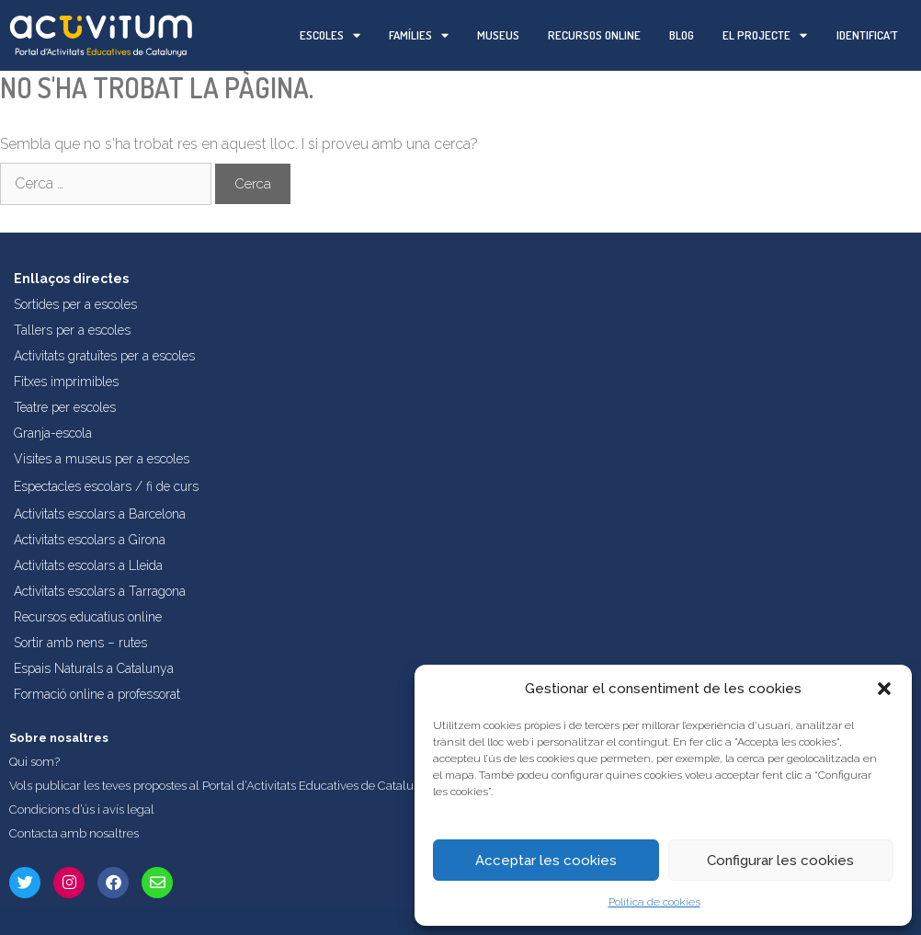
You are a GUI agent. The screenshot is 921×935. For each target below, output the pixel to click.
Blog (681, 35)
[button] (884, 688)
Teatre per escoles (65, 407)
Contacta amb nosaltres (74, 833)
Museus (498, 35)
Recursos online (594, 35)
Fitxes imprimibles (66, 381)
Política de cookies (654, 901)
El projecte (764, 35)
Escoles (330, 35)
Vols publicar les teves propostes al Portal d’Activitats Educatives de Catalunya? (224, 785)
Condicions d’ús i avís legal (81, 809)
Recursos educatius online (88, 617)
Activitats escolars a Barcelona (100, 514)
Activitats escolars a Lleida (88, 565)
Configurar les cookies (780, 860)
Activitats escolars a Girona (89, 539)
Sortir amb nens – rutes (80, 642)
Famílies (419, 35)
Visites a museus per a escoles (101, 458)
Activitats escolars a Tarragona (100, 591)
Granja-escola (53, 433)
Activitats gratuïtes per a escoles (104, 355)
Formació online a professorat (97, 694)
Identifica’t (867, 35)
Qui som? (34, 762)
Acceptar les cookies (546, 860)
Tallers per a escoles (72, 330)
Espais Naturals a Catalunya (94, 668)
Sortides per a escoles (75, 304)
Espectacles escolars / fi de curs (106, 486)
